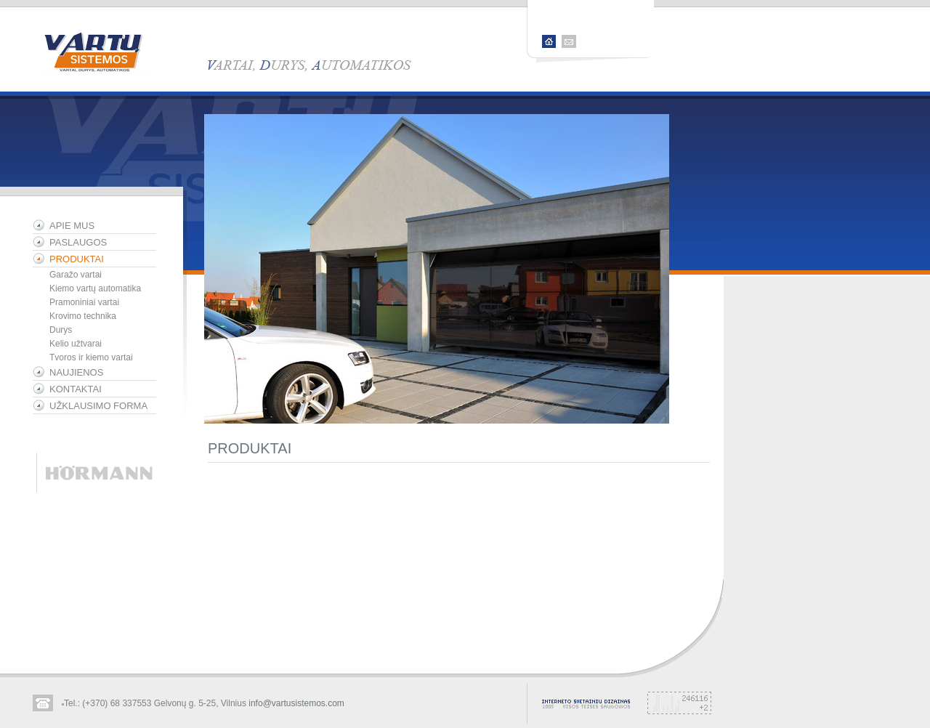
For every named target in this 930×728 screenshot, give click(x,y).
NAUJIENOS (76, 372)
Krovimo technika (82, 316)
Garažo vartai (75, 275)
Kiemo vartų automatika (95, 288)
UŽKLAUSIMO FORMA (98, 405)
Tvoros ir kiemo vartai (91, 357)
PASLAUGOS (78, 242)
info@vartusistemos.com (296, 703)
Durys (60, 330)
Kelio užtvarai (75, 344)
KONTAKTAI (75, 389)
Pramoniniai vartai (84, 302)
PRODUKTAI (76, 259)
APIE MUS (71, 225)
